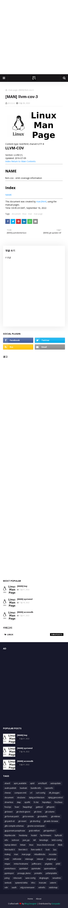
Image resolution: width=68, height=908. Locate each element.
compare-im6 (20, 792)
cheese (8, 792)
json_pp (26, 840)
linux (24, 214)
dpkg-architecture (36, 797)
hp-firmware (45, 835)
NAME (8, 194)
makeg (7, 854)
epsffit (27, 802)
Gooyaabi (56, 903)
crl (31, 792)
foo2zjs (8, 807)
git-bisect (9, 811)
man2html (41, 201)
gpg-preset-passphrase (15, 830)
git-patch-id (9, 821)
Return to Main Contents (23, 161)
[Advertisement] (34, 37)
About (38, 898)
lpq (54, 849)
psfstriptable (51, 873)
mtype (7, 863)
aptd (32, 783)
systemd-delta (21, 882)
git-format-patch (12, 816)
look (48, 849)
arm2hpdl (42, 783)
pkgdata (48, 863)
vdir (6, 887)
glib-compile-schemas (14, 826)
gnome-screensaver (36, 826)
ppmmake (36, 868)
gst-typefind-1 (49, 830)
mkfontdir (17, 859)
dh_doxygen (54, 792)
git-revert (22, 821)
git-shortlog (35, 821)
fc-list (36, 802)
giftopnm (50, 807)
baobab (23, 788)
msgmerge (51, 859)
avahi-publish (10, 788)
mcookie (52, 854)
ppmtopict (9, 873)
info (6, 840)
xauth (14, 887)
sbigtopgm (44, 878)
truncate (42, 882)
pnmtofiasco (10, 868)
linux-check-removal (45, 845)
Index (8, 161)
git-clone (37, 811)
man (30, 214)
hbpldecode (10, 835)
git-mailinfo (42, 816)
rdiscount (17, 878)
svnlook (8, 882)
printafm (38, 873)
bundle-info (36, 788)
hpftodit (58, 835)
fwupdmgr (27, 807)
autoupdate (55, 783)
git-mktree (55, 816)
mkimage (29, 859)
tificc (33, 882)
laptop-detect (10, 845)
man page (13, 90)
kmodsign (43, 840)
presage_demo (24, 873)
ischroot (15, 840)
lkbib (60, 845)
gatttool (39, 807)
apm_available (20, 783)
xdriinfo (41, 887)
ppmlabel (23, 868)
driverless (9, 802)
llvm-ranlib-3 (36, 849)
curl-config (40, 792)
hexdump (23, 835)
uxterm (53, 882)
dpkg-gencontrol (55, 797)
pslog (7, 878)
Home (30, 898)
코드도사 (11, 103)
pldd (58, 863)
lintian (22, 845)
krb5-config (57, 840)
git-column (49, 811)
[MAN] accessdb (25, 612)
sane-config (30, 878)
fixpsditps (46, 802)
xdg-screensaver (27, 887)
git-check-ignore (23, 811)
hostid (34, 835)
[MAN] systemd (24, 599)
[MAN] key (22, 586)
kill (34, 840)
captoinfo (49, 788)
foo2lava (58, 802)
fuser (17, 807)
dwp (19, 802)
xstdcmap (53, 887)
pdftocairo (36, 863)
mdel (7, 859)
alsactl (7, 783)
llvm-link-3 (23, 849)
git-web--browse (51, 821)
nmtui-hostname (21, 863)
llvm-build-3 (10, 849)
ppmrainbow (49, 868)
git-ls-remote (28, 816)
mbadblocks (39, 854)
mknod (40, 859)
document (16, 214)
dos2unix (21, 797)
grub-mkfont (34, 830)
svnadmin (56, 878)
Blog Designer (31, 903)
